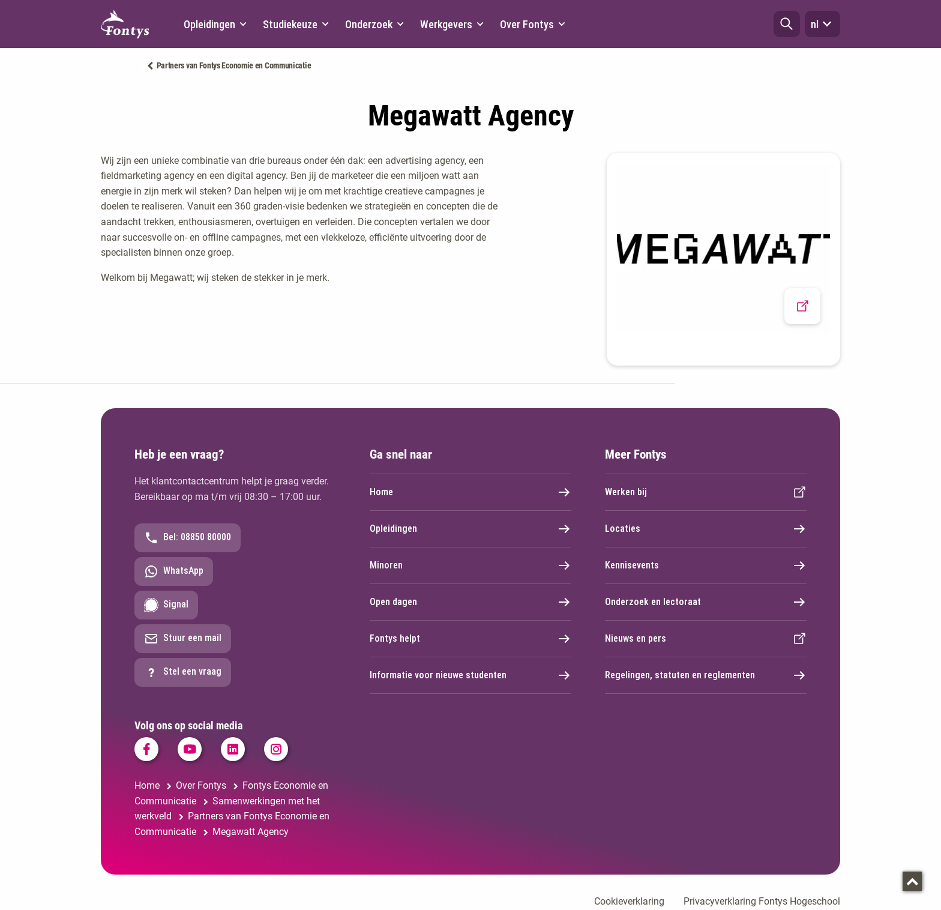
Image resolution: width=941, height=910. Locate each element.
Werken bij (706, 492)
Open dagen (470, 602)
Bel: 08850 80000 (187, 538)
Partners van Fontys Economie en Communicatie (234, 65)
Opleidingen (470, 529)
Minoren (470, 565)
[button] (787, 24)
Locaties (706, 529)
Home (470, 492)
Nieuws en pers (706, 638)
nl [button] (822, 24)
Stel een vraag (182, 672)
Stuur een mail (182, 638)
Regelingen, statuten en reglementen (706, 675)
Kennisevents (706, 565)
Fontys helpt (470, 638)
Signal (166, 605)
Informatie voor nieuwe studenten (470, 675)
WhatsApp (173, 571)
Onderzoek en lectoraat (706, 602)
